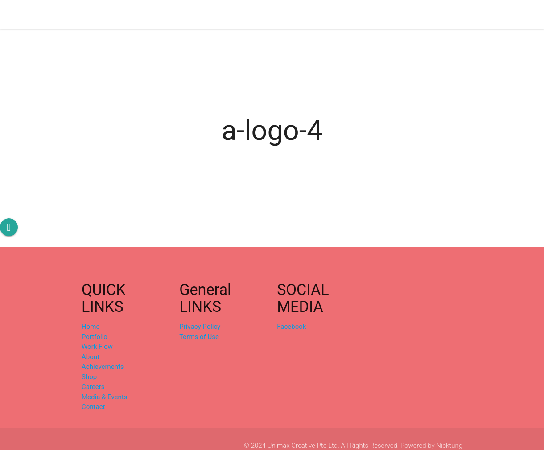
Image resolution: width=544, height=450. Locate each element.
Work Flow (192, 14)
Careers (348, 14)
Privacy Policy (199, 327)
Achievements (274, 14)
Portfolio (151, 14)
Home (90, 327)
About (230, 14)
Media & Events (396, 14)
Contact (444, 14)
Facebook (291, 327)
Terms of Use (199, 337)
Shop (315, 14)
